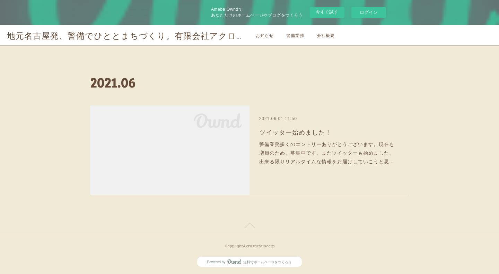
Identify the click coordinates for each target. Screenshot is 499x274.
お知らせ (265, 35)
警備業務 (295, 35)
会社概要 (326, 35)
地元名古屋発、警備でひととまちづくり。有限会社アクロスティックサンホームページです (189, 35)
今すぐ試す (327, 12)
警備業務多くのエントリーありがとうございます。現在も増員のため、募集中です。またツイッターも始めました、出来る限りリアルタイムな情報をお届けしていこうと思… (326, 152)
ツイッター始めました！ (295, 132)
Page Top (249, 226)
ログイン (369, 12)
